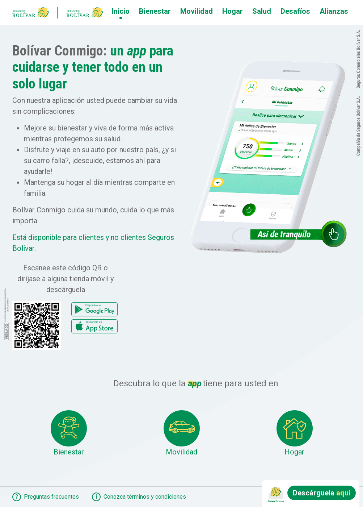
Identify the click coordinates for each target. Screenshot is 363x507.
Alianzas (334, 11)
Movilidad (196, 11)
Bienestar (155, 11)
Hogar (232, 11)
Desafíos (295, 11)
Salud (261, 11)
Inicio (121, 11)
